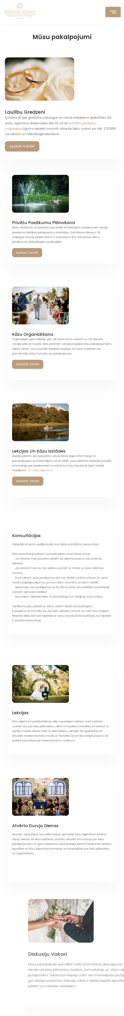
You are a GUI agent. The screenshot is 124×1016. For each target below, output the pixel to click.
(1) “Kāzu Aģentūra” (50, 461)
